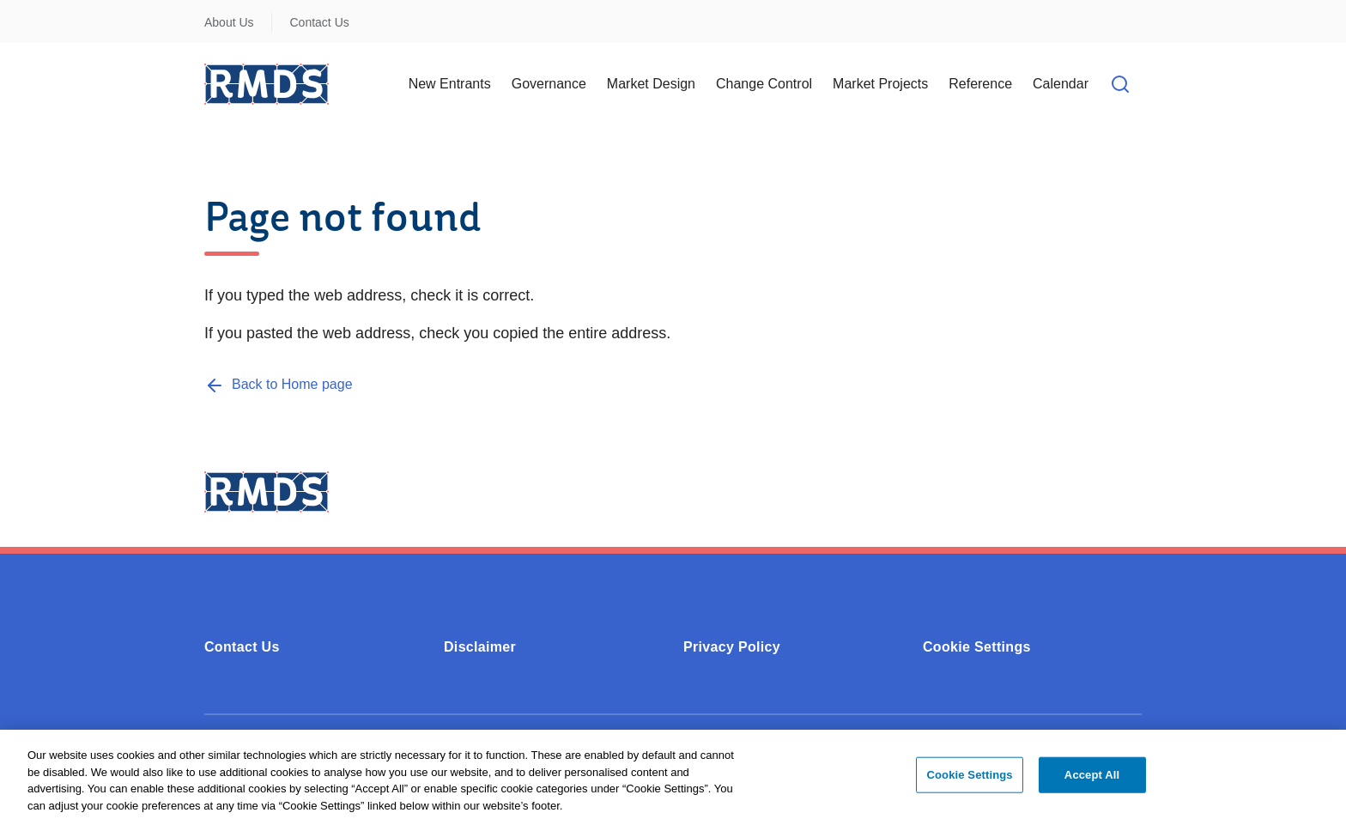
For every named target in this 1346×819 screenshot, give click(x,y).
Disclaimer (480, 647)
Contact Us (319, 22)
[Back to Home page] (278, 384)
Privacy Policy (731, 647)
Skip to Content (27, 10)
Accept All (1091, 779)
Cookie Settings (977, 647)
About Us (229, 22)
